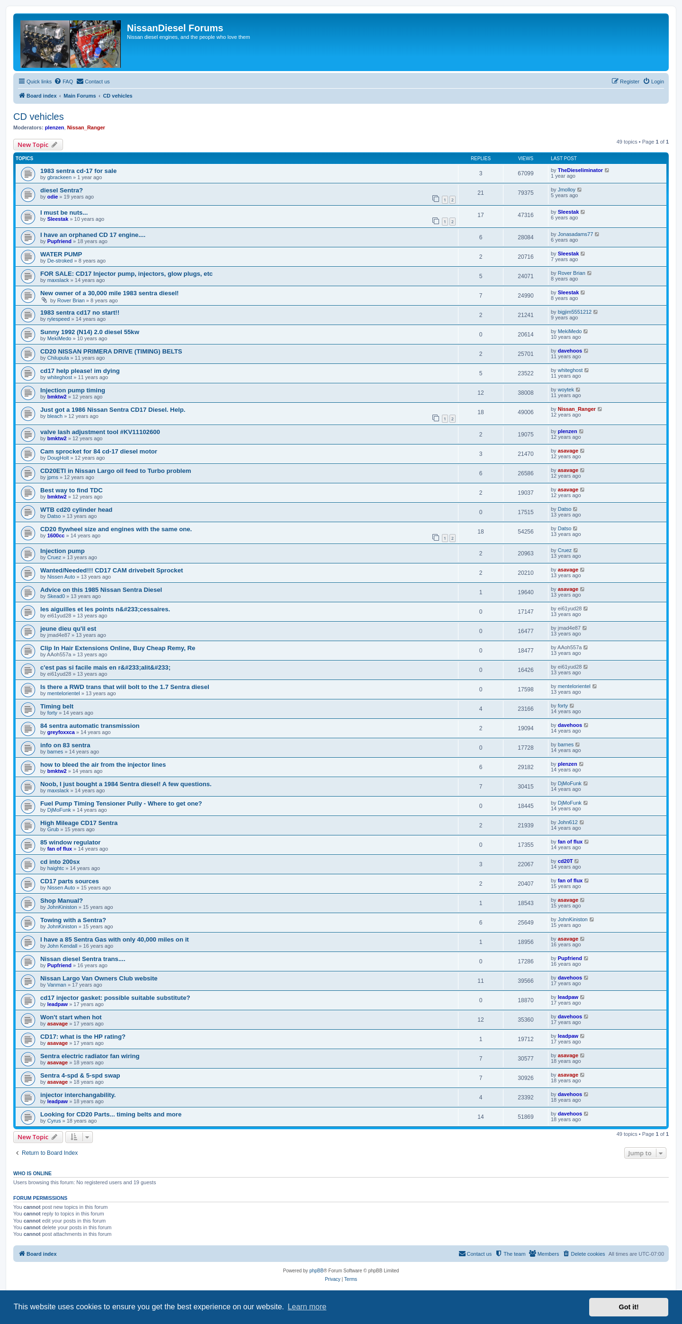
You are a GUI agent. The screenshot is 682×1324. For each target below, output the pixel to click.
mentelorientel (63, 693)
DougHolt (58, 458)
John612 (568, 822)
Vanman (56, 985)
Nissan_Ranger (86, 127)
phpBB (316, 1270)
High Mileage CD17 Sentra (78, 822)
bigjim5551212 (575, 312)
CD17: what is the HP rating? (83, 1036)
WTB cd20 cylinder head (76, 509)
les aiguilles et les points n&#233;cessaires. (105, 609)
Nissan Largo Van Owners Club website (99, 978)
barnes (55, 751)
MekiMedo (59, 338)
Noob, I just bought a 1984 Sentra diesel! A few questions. (126, 784)
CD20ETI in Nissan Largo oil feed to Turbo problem (115, 470)
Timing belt (56, 706)
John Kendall (62, 946)
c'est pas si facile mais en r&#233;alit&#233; (105, 667)
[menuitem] (63, 81)
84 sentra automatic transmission (90, 725)
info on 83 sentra (65, 745)
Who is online (32, 1173)
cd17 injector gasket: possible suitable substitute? (115, 997)
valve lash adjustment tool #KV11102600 (100, 431)
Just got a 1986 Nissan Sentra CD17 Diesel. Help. (112, 409)
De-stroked (60, 260)
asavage (568, 450)
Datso (54, 516)
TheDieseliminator (580, 170)
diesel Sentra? (61, 190)
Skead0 (56, 596)
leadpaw (57, 1004)
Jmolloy (566, 189)
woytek (566, 389)
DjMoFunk (570, 783)
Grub (53, 829)
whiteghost (59, 377)
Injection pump (62, 550)
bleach (55, 416)
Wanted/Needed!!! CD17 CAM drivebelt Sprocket (111, 570)
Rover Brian (571, 273)
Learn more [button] (306, 1307)
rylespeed (58, 319)
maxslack (58, 280)
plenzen (54, 127)
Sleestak (58, 219)
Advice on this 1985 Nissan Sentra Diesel (101, 589)
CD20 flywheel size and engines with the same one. (116, 529)
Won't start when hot (71, 1017)
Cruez (54, 557)
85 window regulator (70, 842)
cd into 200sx (60, 861)
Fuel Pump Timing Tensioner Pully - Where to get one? (121, 803)
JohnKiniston (62, 907)
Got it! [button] (629, 1307)
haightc (55, 868)
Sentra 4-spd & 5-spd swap (80, 1075)
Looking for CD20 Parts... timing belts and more (110, 1114)
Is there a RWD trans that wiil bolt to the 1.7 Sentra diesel (124, 686)
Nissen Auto (61, 577)
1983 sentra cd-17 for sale (78, 170)
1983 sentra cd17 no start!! (79, 312)
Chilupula (58, 358)
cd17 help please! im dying (80, 370)
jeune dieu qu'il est (68, 628)
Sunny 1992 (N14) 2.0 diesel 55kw (89, 332)
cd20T (565, 861)
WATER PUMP (61, 254)
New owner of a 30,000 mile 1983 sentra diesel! (109, 293)
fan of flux (59, 849)
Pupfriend (59, 241)
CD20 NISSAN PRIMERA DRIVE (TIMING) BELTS (111, 351)
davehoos (570, 351)
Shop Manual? (61, 900)
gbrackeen (59, 177)
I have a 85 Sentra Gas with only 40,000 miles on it (114, 939)
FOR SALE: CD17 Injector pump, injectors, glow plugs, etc (126, 273)
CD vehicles (38, 116)
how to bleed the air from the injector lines (103, 764)
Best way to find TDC (71, 490)
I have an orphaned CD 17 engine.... (92, 234)
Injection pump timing (72, 390)
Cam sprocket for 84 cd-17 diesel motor (98, 451)
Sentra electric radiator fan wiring (90, 1056)
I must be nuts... (64, 212)
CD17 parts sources (69, 881)
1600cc (56, 535)
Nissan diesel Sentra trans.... (83, 958)
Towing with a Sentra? (73, 920)
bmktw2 (57, 396)
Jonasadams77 (575, 234)
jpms (52, 477)
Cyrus (54, 1121)
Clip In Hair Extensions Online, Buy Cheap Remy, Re (117, 648)
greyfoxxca (61, 732)
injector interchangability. (78, 1094)
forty (52, 713)
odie (52, 197)
